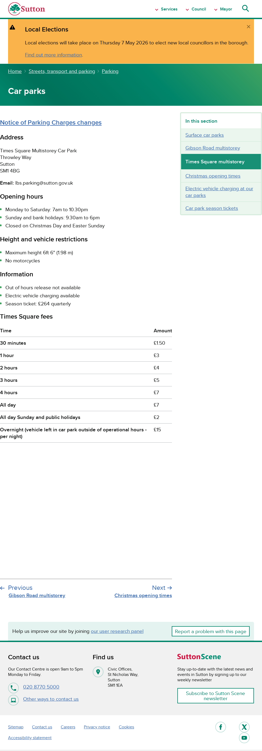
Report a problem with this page (210, 631)
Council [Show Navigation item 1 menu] (198, 9)
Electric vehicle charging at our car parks (219, 192)
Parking (110, 71)
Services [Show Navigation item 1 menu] (169, 9)
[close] (248, 26)
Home (15, 71)
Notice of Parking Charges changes (51, 122)
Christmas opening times (213, 175)
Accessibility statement (30, 738)
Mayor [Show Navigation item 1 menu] (225, 9)
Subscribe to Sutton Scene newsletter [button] (215, 695)
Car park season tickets (211, 208)
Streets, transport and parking (62, 71)
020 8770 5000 (33, 686)
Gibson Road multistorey (212, 147)
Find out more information (53, 54)
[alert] (131, 41)
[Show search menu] (245, 9)
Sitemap (15, 727)
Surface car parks (204, 135)
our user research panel (117, 631)
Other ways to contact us (43, 699)
